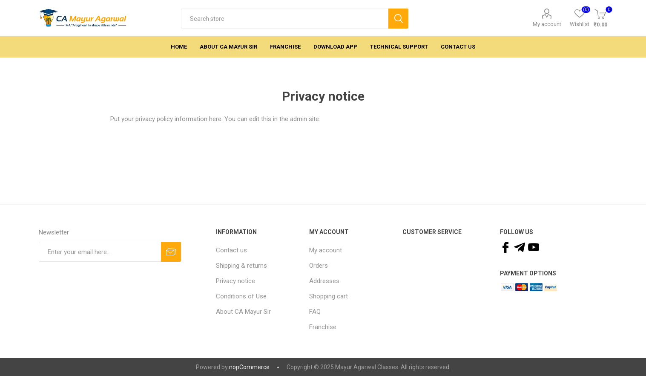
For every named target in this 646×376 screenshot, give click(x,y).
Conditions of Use (241, 296)
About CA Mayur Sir (243, 311)
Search (398, 19)
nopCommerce (249, 367)
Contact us (231, 250)
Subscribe (171, 252)
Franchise (322, 327)
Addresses (324, 281)
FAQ (315, 311)
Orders (318, 265)
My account (547, 24)
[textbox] (284, 19)
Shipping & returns (241, 265)
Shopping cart (328, 296)
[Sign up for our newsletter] (100, 252)
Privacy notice (235, 281)
